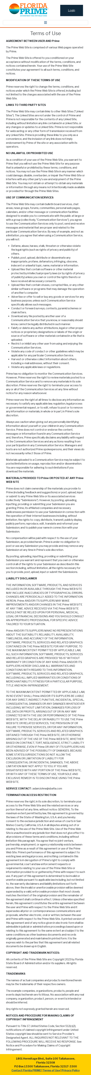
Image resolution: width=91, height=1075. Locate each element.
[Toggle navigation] (45, 22)
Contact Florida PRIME (26, 1070)
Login (71, 10)
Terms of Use (51, 1070)
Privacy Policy (71, 1070)
